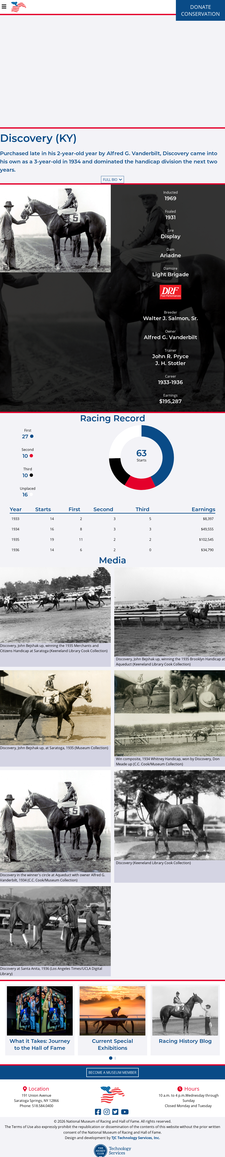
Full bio (112, 179)
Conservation (200, 13)
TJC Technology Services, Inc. (135, 1137)
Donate (200, 6)
